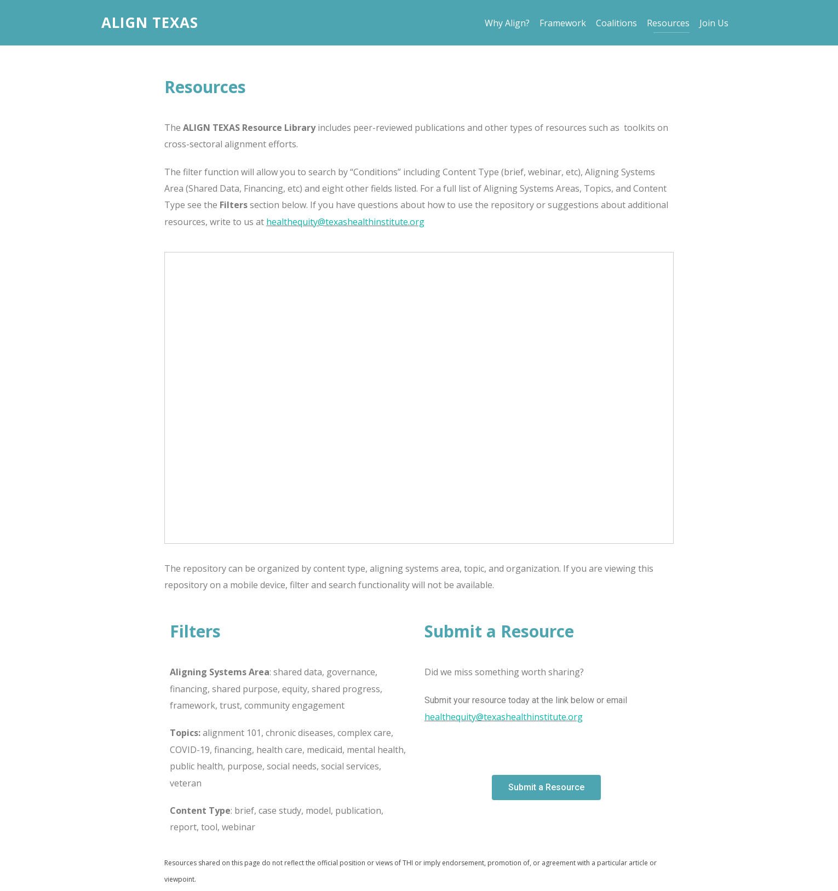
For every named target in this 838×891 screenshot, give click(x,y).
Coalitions (619, 23)
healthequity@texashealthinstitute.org (345, 222)
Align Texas (149, 22)
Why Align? (510, 23)
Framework (566, 23)
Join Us (717, 23)
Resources (671, 23)
